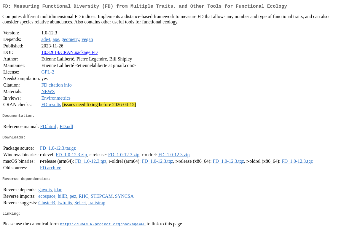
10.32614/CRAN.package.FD (69, 53)
